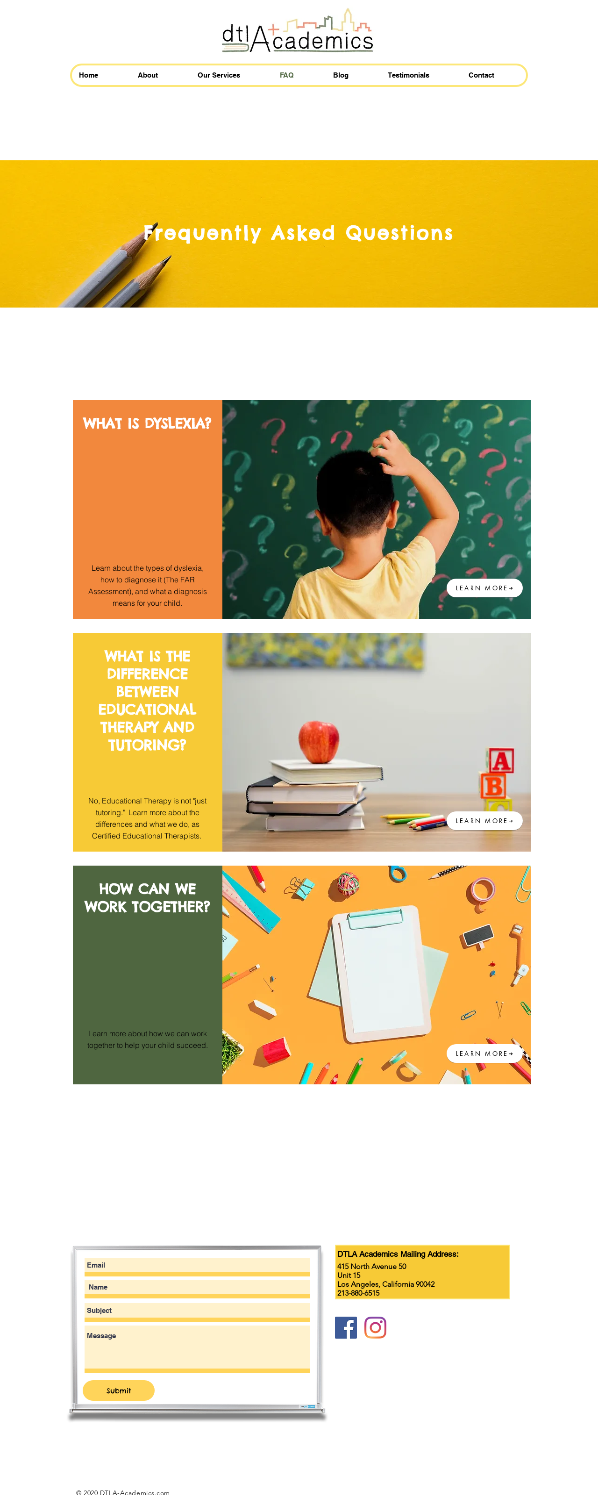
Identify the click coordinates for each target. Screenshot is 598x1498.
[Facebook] (346, 1328)
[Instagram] (375, 1328)
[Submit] (119, 1390)
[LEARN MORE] (485, 588)
